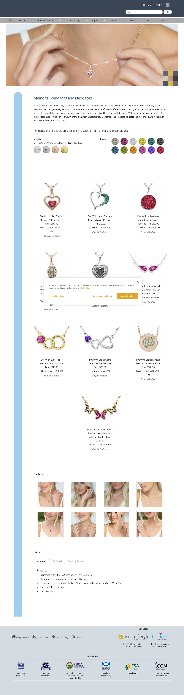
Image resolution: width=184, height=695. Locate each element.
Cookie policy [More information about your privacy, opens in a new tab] (85, 288)
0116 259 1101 (152, 5)
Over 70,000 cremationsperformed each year (133, 645)
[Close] (138, 281)
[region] (93, 291)
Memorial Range (73, 20)
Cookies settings (58, 296)
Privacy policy (62, 637)
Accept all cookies (127, 296)
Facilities (22, 20)
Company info (22, 637)
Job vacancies (42, 637)
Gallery (131, 20)
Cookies (79, 637)
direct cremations (162, 644)
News (148, 20)
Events (113, 20)
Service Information (46, 20)
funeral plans (162, 646)
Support (96, 20)
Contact (165, 20)
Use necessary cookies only (102, 296)
